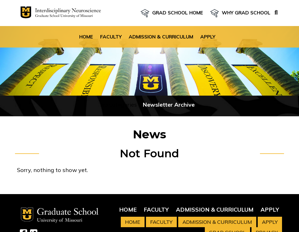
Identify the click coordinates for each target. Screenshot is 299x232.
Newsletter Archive (169, 104)
